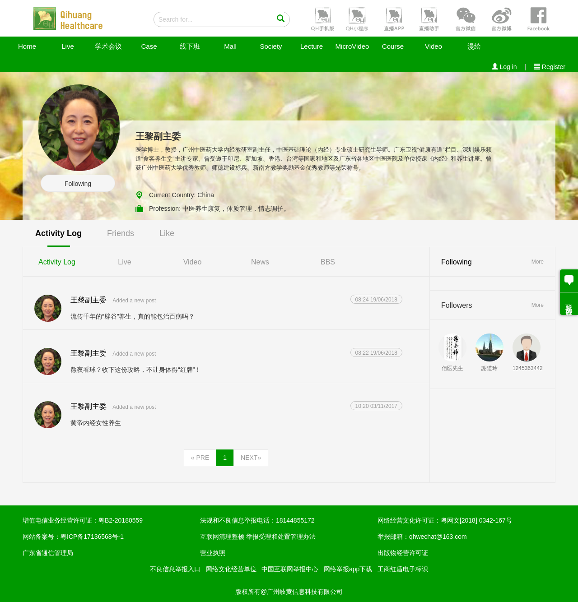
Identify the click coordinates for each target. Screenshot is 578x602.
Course (393, 46)
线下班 (190, 46)
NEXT (251, 457)
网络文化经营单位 (231, 569)
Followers (456, 305)
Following (78, 183)
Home (27, 46)
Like (166, 233)
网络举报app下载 (348, 569)
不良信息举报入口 (175, 569)
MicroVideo (352, 46)
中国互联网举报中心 (289, 569)
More (537, 262)
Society (271, 46)
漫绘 (474, 46)
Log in (504, 66)
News (260, 262)
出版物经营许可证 (403, 552)
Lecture (311, 46)
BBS (328, 262)
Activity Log (58, 233)
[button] (321, 18)
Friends (120, 233)
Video (433, 46)
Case (149, 46)
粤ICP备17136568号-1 (92, 536)
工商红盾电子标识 (403, 569)
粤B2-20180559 (120, 520)
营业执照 (212, 552)
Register (549, 66)
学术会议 (108, 46)
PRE (200, 457)
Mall (230, 46)
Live (67, 46)
